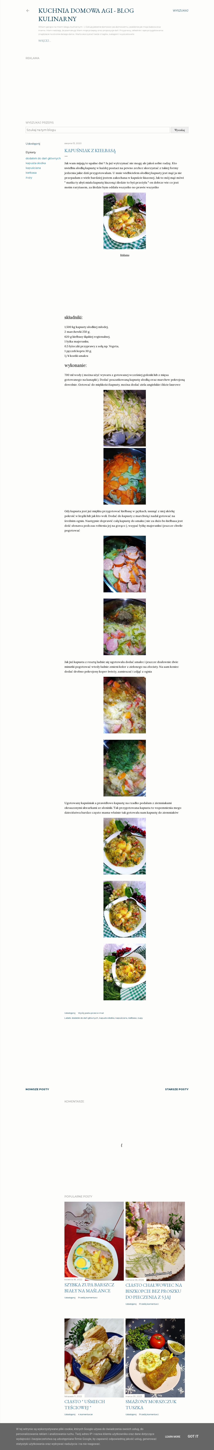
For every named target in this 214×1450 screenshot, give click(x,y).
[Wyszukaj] (180, 10)
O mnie (43, 40)
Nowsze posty (37, 1089)
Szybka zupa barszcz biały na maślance (89, 1288)
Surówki (113, 40)
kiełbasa (31, 172)
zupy (29, 177)
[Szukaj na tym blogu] (98, 130)
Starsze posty (176, 1089)
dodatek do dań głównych (43, 158)
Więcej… (157, 40)
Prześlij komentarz (87, 1297)
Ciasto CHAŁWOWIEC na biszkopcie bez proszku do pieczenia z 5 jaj (154, 1291)
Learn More (172, 1436)
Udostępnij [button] (33, 143)
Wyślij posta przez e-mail (91, 1013)
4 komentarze (85, 1414)
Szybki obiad (94, 40)
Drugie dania (61, 40)
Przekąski (141, 40)
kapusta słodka (36, 163)
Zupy (78, 40)
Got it (193, 1436)
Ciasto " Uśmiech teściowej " (84, 1404)
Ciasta (126, 40)
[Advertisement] (107, 87)
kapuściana (33, 168)
